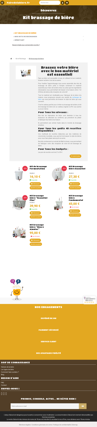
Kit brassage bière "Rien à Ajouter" (37, 227)
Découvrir (35, 184)
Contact (4, 385)
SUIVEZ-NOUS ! (10, 388)
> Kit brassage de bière (24, 33)
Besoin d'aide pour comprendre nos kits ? (26, 45)
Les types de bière (7, 369)
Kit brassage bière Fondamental (76, 198)
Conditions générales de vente (42, 425)
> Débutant (18, 40)
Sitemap (75, 425)
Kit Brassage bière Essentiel (77, 167)
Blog (2, 375)
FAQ (2, 383)
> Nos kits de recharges (25, 36)
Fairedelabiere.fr (18, 2)
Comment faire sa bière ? (10, 372)
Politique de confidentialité (62, 425)
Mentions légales (24, 425)
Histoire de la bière (7, 367)
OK (83, 406)
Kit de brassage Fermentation (38, 167)
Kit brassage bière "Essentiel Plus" (38, 198)
